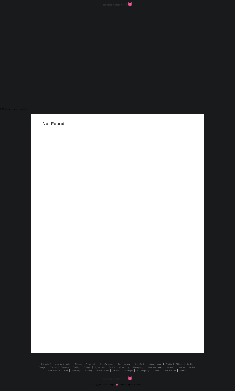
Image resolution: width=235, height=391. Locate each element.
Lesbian (190, 364)
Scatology (76, 370)
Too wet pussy (143, 370)
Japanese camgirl (155, 367)
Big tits (169, 364)
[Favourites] (46, 364)
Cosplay (52, 367)
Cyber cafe (100, 367)
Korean (170, 367)
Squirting (88, 370)
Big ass (78, 364)
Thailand (157, 370)
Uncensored (170, 370)
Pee (66, 370)
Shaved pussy (155, 364)
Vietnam (183, 370)
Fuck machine (124, 364)
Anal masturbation (63, 364)
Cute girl (87, 367)
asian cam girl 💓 (117, 4)
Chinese (179, 364)
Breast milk (90, 364)
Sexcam (116, 370)
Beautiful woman (107, 364)
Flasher (112, 367)
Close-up (65, 367)
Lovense (181, 367)
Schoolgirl (128, 370)
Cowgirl (42, 367)
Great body (124, 367)
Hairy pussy (138, 367)
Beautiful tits (139, 364)
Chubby (76, 367)
